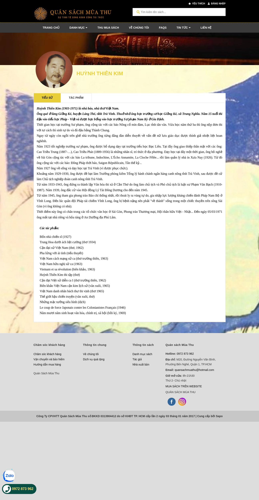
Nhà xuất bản (141, 364)
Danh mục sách (142, 354)
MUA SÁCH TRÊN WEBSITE (184, 386)
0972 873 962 (185, 353)
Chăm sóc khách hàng (47, 354)
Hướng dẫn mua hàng (47, 364)
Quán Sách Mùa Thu (46, 373)
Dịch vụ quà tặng (93, 359)
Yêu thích (196, 3)
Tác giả (137, 359)
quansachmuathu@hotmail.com (194, 369)
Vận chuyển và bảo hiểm (49, 359)
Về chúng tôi (91, 354)
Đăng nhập (216, 3)
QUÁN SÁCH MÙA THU (181, 392)
